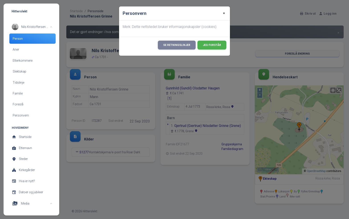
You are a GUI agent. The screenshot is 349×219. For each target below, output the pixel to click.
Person (18, 38)
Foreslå (18, 104)
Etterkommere (22, 60)
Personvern (21, 115)
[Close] (224, 13)
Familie (18, 93)
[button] (32, 27)
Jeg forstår (212, 45)
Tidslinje (18, 82)
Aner (16, 49)
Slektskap (19, 71)
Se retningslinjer (176, 45)
